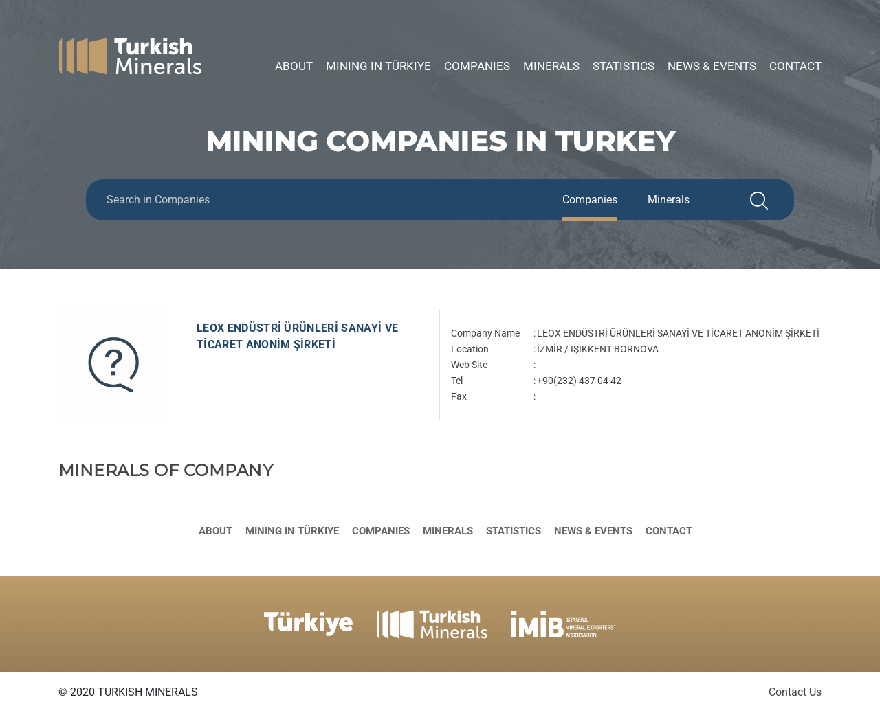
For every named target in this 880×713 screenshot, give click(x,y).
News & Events (712, 66)
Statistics (623, 66)
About (294, 66)
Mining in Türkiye (378, 66)
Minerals (551, 66)
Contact (795, 66)
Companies (477, 66)
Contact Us (795, 692)
